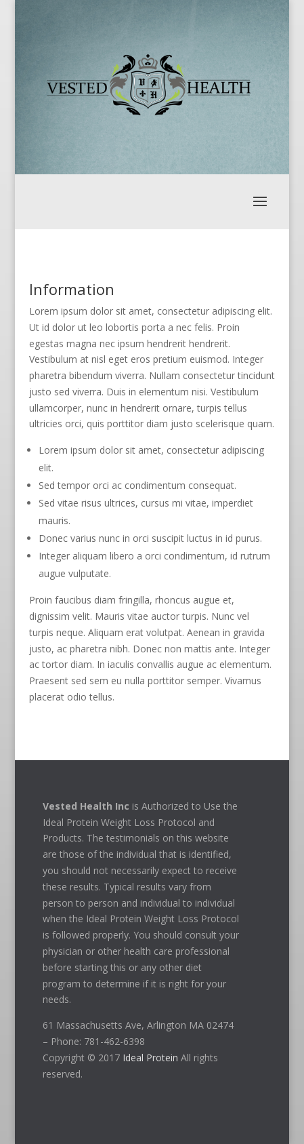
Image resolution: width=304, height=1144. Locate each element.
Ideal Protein (150, 1057)
